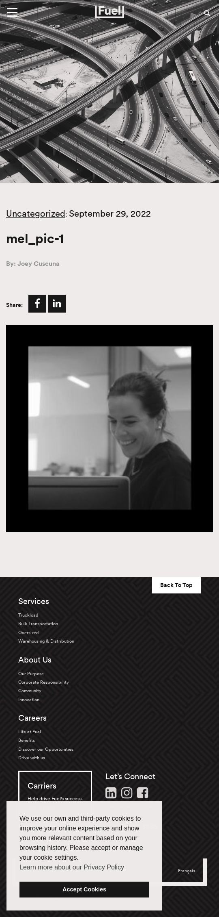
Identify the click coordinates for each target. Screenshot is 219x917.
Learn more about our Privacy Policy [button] (71, 867)
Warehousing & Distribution (46, 641)
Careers (32, 718)
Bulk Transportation (38, 623)
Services (33, 601)
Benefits (26, 740)
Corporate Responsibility (43, 682)
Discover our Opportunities (45, 749)
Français (186, 870)
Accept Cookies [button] (84, 889)
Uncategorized (35, 213)
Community (29, 690)
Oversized (28, 632)
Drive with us (31, 757)
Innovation (28, 699)
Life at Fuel (29, 731)
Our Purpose (31, 673)
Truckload (28, 615)
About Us (35, 660)
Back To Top (176, 585)
